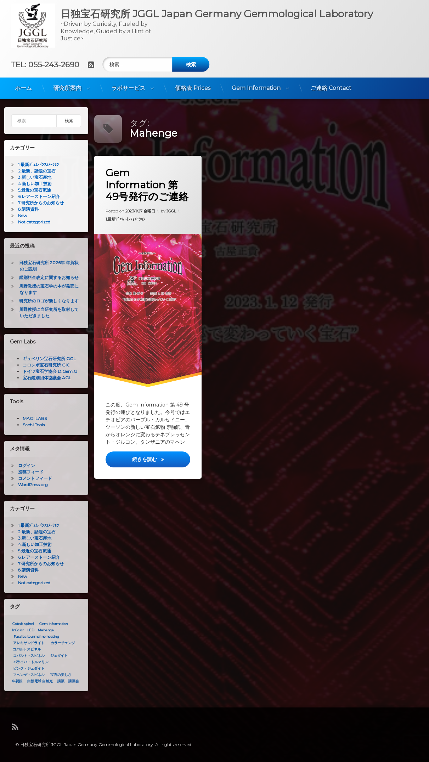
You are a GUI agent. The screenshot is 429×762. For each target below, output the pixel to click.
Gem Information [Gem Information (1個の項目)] (50, 624)
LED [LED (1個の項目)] (27, 630)
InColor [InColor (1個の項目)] (15, 630)
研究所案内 (67, 84)
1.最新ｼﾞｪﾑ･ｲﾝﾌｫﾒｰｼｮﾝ (126, 220)
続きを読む (161, 463)
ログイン (23, 465)
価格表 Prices (192, 84)
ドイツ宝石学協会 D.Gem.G (47, 371)
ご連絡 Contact (330, 84)
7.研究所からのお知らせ (38, 202)
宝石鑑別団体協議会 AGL (44, 377)
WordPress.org (30, 484)
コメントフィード (32, 478)
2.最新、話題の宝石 (34, 171)
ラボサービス (128, 84)
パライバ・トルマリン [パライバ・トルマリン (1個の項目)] (28, 662)
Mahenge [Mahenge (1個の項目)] (43, 630)
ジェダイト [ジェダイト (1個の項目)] (56, 656)
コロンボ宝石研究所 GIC (43, 365)
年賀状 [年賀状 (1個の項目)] (14, 681)
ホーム (23, 84)
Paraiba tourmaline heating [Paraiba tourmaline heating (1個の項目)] (33, 637)
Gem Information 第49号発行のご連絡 (148, 187)
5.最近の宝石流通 (31, 190)
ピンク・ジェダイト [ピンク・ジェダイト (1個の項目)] (26, 668)
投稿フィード (28, 471)
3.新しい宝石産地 (32, 177)
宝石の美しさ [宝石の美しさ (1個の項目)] (57, 675)
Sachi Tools (31, 424)
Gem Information (256, 84)
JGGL (171, 209)
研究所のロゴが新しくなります (46, 300)
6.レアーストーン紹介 (36, 196)
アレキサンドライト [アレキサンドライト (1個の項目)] (26, 643)
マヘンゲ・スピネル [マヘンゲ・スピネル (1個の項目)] (26, 675)
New (19, 215)
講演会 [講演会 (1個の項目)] (71, 681)
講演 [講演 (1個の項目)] (58, 681)
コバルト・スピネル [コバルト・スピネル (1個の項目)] (26, 656)
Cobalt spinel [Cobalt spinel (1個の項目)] (20, 624)
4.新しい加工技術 (32, 183)
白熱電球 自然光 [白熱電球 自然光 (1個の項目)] (37, 681)
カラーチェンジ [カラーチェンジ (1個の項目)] (60, 643)
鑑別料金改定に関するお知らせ (46, 277)
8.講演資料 (25, 209)
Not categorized (31, 221)
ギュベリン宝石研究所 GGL (46, 358)
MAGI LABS (32, 418)
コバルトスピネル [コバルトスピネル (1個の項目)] (24, 649)
